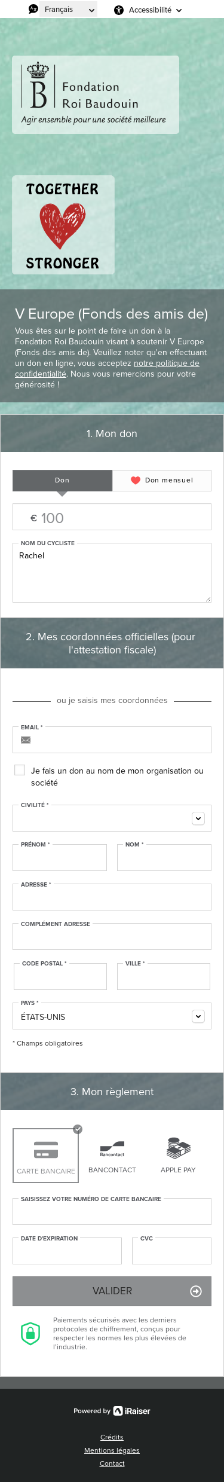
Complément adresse (55, 924)
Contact (112, 1463)
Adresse (36, 884)
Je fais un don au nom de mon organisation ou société (117, 777)
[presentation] (62, 480)
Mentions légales (112, 1450)
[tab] (62, 480)
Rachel (112, 573)
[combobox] (112, 818)
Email (32, 727)
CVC (146, 1238)
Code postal (44, 963)
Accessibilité (150, 10)
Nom (134, 844)
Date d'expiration (49, 1238)
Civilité (35, 805)
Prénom (35, 844)
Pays (30, 1003)
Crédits (112, 1437)
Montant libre (112, 517)
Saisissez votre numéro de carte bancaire (91, 1199)
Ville (135, 963)
